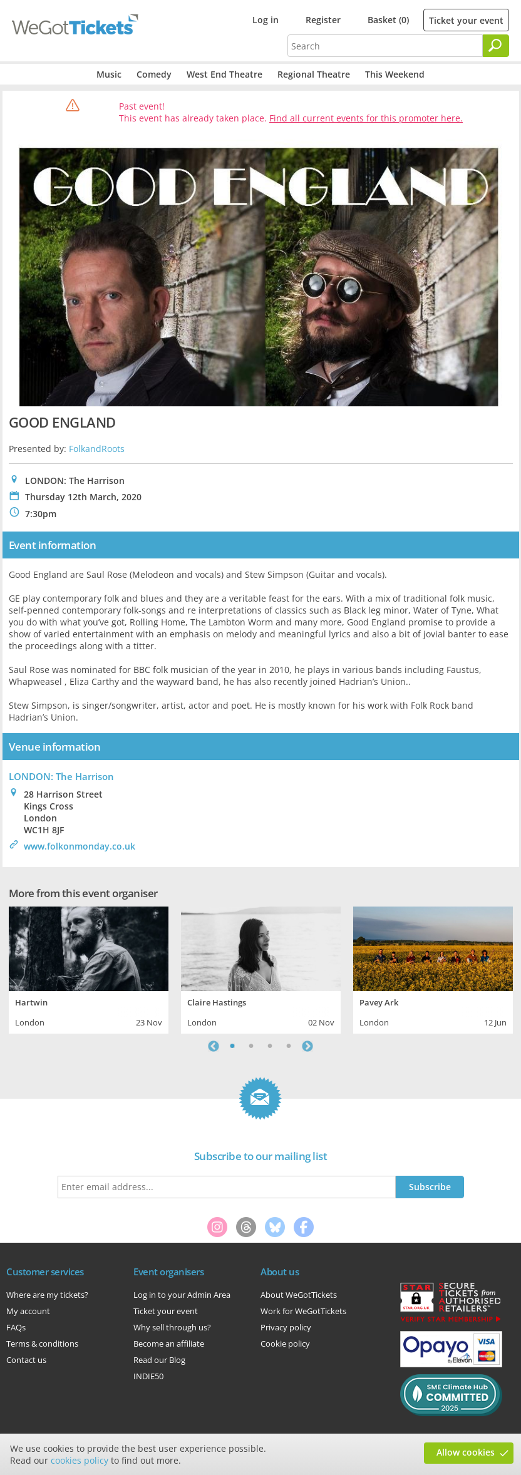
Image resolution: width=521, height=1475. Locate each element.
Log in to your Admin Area (181, 1294)
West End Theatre (224, 74)
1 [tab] (232, 1046)
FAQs (16, 1327)
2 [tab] (251, 1046)
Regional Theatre (313, 74)
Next (307, 1046)
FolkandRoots (97, 449)
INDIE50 (148, 1376)
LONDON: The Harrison (61, 776)
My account (28, 1311)
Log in (265, 20)
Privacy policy (285, 1327)
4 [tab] (288, 1046)
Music (108, 74)
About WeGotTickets (298, 1294)
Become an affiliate (168, 1343)
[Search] (496, 45)
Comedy (154, 74)
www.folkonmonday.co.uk (79, 846)
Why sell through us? (172, 1327)
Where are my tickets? (47, 1294)
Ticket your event (466, 20)
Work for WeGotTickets (303, 1311)
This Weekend (395, 74)
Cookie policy (285, 1343)
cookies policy (79, 1460)
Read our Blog (159, 1359)
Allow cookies (465, 1452)
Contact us (26, 1359)
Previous (213, 1046)
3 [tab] (270, 1046)
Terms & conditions (42, 1343)
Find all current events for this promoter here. (366, 118)
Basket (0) (388, 20)
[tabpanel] (89, 968)
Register (323, 20)
